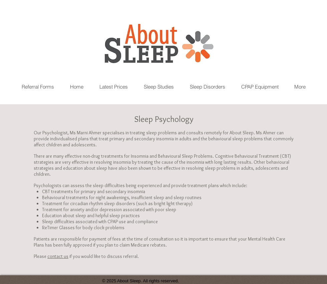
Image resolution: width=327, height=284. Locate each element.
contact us (57, 256)
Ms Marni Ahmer (85, 133)
